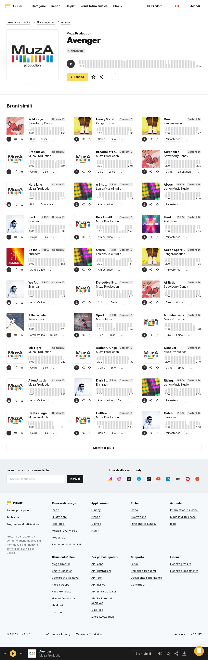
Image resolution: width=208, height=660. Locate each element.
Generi (56, 6)
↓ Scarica (77, 76)
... (115, 76)
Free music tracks (18, 22)
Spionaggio (184, 171)
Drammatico (48, 204)
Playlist (70, 6)
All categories (46, 22)
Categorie (39, 6)
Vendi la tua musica (94, 6)
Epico (111, 171)
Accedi (195, 6)
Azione (65, 22)
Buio (33, 139)
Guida (44, 139)
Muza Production (79, 33)
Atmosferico (173, 139)
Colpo (101, 139)
